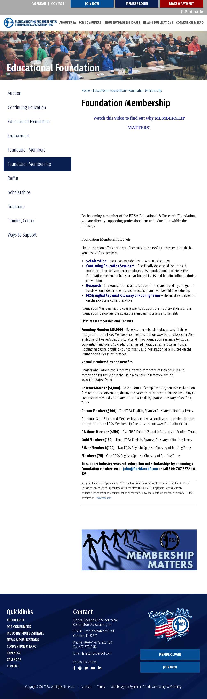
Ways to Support (22, 235)
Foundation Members (27, 150)
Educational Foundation (109, 90)
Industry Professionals (122, 22)
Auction (14, 93)
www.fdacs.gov (104, 498)
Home (86, 90)
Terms (101, 687)
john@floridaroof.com (140, 469)
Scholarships (19, 192)
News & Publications (158, 22)
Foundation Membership (29, 164)
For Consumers (90, 22)
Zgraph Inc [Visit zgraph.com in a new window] (136, 687)
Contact (57, 3)
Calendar (38, 3)
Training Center (21, 220)
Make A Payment (181, 3)
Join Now (92, 3)
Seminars (16, 206)
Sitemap (86, 687)
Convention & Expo (190, 22)
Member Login (137, 3)
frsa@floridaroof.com (96, 653)
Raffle (13, 178)
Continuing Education (27, 107)
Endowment (18, 135)
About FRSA (67, 22)
